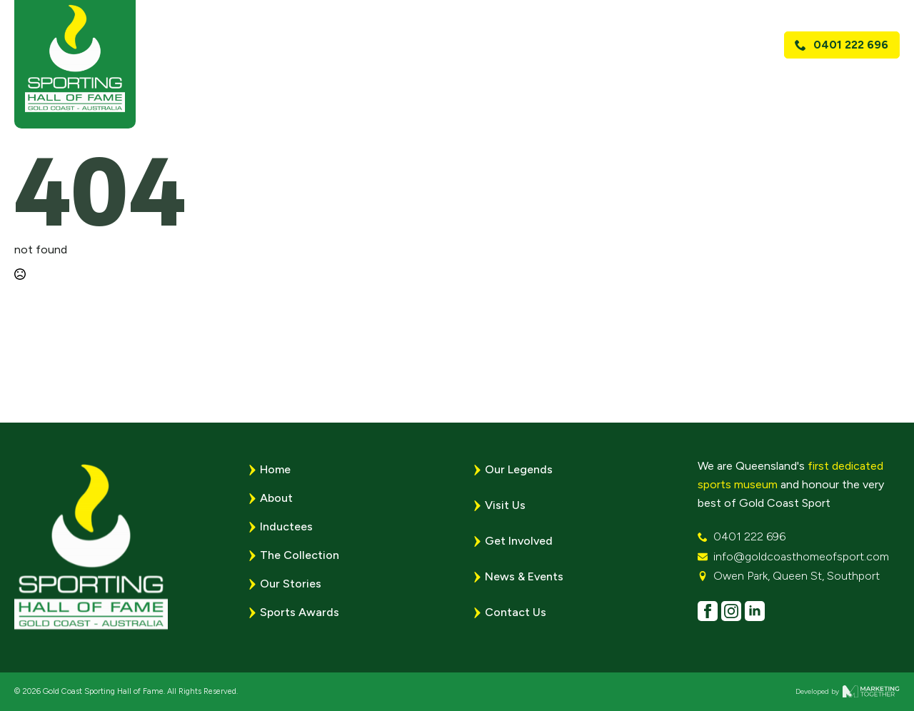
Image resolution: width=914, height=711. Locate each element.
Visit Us (796, 83)
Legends (485, 83)
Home (349, 83)
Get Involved (519, 541)
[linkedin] (755, 611)
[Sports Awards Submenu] (642, 83)
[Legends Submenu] (521, 83)
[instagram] (731, 611)
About (407, 83)
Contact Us (515, 612)
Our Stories (290, 583)
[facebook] (708, 611)
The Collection (299, 555)
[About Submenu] (437, 83)
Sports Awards (587, 83)
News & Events (709, 83)
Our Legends (519, 469)
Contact (864, 83)
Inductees (286, 526)
